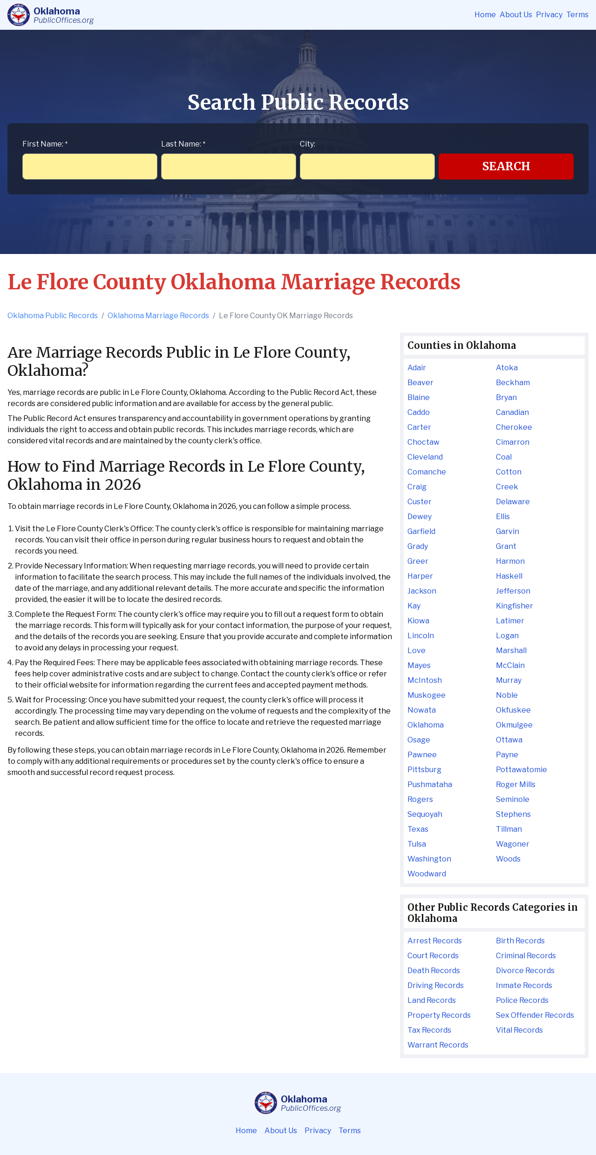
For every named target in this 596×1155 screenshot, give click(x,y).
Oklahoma (425, 725)
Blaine (418, 397)
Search (506, 166)
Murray (509, 680)
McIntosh (424, 680)
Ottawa (509, 739)
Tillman (509, 829)
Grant (506, 546)
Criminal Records (526, 955)
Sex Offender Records (535, 1015)
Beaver (420, 382)
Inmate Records (524, 985)
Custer (419, 501)
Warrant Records (437, 1045)
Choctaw (423, 442)
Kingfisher (514, 605)
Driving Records (435, 985)
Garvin (507, 531)
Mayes (419, 665)
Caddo (418, 412)
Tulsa (416, 844)
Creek (507, 486)
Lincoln (420, 635)
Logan (507, 635)
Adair (416, 367)
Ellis (503, 516)
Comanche (426, 471)
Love (416, 650)
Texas (417, 829)
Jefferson (513, 591)
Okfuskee (513, 710)
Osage (418, 739)
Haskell (509, 576)
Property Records (439, 1015)
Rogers (420, 799)
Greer (417, 561)
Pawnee (422, 754)
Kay (413, 605)
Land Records (431, 1000)
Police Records (522, 1000)
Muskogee (426, 695)
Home (485, 14)
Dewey (419, 516)
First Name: (45, 144)
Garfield (421, 531)
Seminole (512, 799)
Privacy (549, 14)
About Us (516, 14)
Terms (577, 14)
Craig (417, 486)
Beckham (513, 382)
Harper (420, 576)
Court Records (433, 955)
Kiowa (418, 620)
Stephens (513, 814)
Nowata (421, 710)
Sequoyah (424, 814)
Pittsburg (424, 769)
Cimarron (512, 442)
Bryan (506, 397)
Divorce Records (525, 970)
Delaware (513, 501)
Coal (504, 457)
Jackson (421, 591)
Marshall (511, 650)
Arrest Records (434, 940)
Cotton (509, 471)
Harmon (510, 561)
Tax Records (429, 1030)
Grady (417, 546)
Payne (507, 754)
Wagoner (512, 844)
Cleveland (425, 457)
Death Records (433, 970)
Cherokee (514, 427)
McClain (510, 665)
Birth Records (520, 940)
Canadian (512, 412)
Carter (419, 427)
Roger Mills (515, 784)
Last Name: (183, 144)
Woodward (426, 873)
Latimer (510, 620)
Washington (429, 859)
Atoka (507, 367)
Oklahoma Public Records (52, 315)
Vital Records (519, 1030)
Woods (508, 859)
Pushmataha (429, 784)
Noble (507, 695)
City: (307, 144)
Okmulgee (514, 725)
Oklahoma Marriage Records (158, 315)
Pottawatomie (521, 769)
